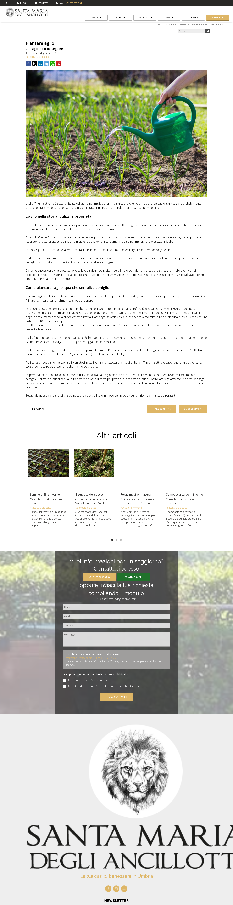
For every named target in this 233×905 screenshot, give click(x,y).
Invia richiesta (116, 697)
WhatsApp (133, 577)
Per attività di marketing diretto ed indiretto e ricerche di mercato (102, 686)
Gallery (193, 17)
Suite (120, 17)
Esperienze (145, 17)
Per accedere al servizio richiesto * (85, 680)
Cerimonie (169, 17)
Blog (21, 3)
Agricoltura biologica (37, 57)
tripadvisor (124, 888)
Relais (96, 17)
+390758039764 (99, 577)
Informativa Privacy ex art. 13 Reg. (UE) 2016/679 (90, 657)
